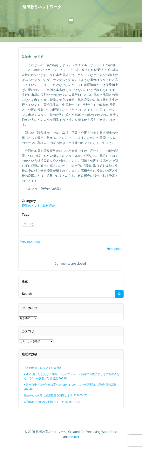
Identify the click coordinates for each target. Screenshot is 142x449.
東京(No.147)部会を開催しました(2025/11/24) (52, 401)
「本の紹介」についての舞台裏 (43, 367)
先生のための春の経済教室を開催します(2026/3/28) (55, 395)
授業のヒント (31, 205)
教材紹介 (48, 205)
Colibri (74, 437)
